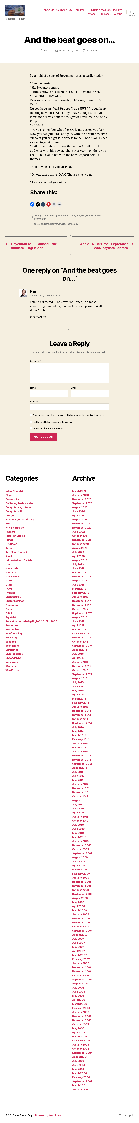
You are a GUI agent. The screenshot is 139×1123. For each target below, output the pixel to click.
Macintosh (11, 568)
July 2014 (78, 727)
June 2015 (78, 686)
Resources (11, 625)
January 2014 (80, 743)
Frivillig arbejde (14, 527)
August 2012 (79, 767)
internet (54, 224)
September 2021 (82, 539)
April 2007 (78, 951)
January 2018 (80, 596)
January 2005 (80, 1044)
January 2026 (80, 495)
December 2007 (81, 918)
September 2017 (82, 613)
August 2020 (80, 548)
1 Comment (92, 50)
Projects (104, 13)
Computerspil (13, 511)
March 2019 (79, 572)
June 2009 (78, 861)
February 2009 (81, 873)
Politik (8, 613)
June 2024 (78, 511)
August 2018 (79, 580)
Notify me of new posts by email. (48, 428)
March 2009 (79, 869)
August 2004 (80, 1056)
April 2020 (78, 556)
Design (9, 515)
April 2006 (78, 999)
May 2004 (78, 1069)
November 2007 (81, 922)
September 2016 (82, 645)
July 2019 (78, 564)
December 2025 (81, 499)
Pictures (117, 10)
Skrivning (11, 637)
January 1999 (80, 1089)
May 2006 (78, 995)
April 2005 (78, 1032)
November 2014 (81, 714)
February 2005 (81, 1040)
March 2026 (79, 491)
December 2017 (81, 600)
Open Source (13, 596)
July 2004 (78, 1060)
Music (100, 215)
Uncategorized (14, 653)
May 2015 (78, 690)
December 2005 (82, 1016)
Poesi (8, 609)
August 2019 (79, 560)
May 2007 (78, 947)
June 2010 (78, 828)
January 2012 (80, 784)
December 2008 (82, 881)
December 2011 (81, 788)
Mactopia (91, 215)
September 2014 (82, 723)
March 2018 (79, 588)
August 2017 (79, 617)
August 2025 (79, 507)
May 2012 (78, 780)
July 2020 (78, 552)
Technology (40, 218)
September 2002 (82, 1081)
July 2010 (78, 824)
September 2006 (82, 979)
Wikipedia (11, 666)
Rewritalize (12, 629)
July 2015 (78, 682)
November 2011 (81, 792)
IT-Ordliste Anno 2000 (99, 10)
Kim (49, 50)
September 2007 (82, 930)
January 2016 (80, 662)
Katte (8, 548)
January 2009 (80, 877)
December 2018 (81, 576)
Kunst (8, 556)
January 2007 (80, 963)
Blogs (39, 215)
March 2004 (79, 1073)
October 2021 (80, 535)
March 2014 (79, 735)
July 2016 (78, 653)
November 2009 (82, 845)
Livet (8, 564)
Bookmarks (12, 499)
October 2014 (80, 719)
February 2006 (81, 1008)
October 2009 (80, 849)
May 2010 (78, 833)
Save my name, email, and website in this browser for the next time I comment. (68, 415)
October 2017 (80, 609)
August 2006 (80, 983)
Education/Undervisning (19, 519)
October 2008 (80, 890)
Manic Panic (12, 576)
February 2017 (80, 633)
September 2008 (82, 894)
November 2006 (82, 971)
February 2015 (80, 702)
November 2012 (81, 759)
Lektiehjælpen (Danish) (19, 560)
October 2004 (80, 1048)
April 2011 (78, 812)
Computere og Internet (54, 215)
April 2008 (78, 906)
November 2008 (82, 885)
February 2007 (81, 959)
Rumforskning (13, 633)
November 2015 (81, 666)
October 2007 (80, 926)
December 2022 (81, 523)
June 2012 (78, 776)
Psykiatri (10, 617)
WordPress (12, 670)
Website (34, 401)
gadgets (45, 224)
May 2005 (78, 1028)
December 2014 (81, 710)
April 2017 (78, 625)
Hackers (10, 531)
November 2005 (82, 1020)
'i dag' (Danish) (14, 491)
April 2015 (78, 694)
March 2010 (79, 837)
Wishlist (118, 13)
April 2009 (78, 865)
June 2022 (78, 531)
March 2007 (79, 955)
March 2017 (79, 629)
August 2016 (79, 649)
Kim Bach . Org (23, 1115)
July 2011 (77, 804)
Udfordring (11, 649)
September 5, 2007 (69, 50)
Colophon (61, 10)
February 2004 (81, 1077)
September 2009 (82, 853)
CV (70, 10)
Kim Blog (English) (76, 215)
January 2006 (80, 1012)
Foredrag (79, 10)
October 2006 (80, 975)
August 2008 (80, 898)
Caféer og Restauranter (19, 503)
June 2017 (78, 621)
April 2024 (78, 515)
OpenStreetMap (14, 600)
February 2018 (80, 592)
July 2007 (78, 938)
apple (37, 224)
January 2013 (80, 751)
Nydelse (10, 592)
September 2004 (82, 1052)
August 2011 (79, 800)
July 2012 (78, 771)
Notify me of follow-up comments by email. (53, 422)
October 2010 (80, 820)
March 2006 (79, 1004)
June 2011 (78, 808)
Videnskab (11, 662)
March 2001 (79, 1085)
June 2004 (78, 1065)
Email (74, 388)
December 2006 (82, 967)
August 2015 (79, 678)
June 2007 (78, 942)
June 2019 (78, 568)
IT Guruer (11, 544)
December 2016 (81, 637)
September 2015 (82, 674)
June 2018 (78, 584)
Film (7, 523)
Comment (35, 361)
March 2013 (79, 747)
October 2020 (80, 544)
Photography (13, 605)
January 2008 (80, 914)
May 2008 (78, 902)
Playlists (90, 13)
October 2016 (80, 641)
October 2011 (80, 796)
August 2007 (80, 934)
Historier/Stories (15, 535)
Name (34, 388)
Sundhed (10, 641)
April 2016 (78, 657)
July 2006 (78, 987)
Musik (8, 584)
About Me (48, 10)
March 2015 (79, 698)
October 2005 (80, 1024)
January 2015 (80, 706)
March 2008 (79, 910)
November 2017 (81, 605)
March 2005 (79, 1036)
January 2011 (80, 816)
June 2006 (78, 991)
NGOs (8, 588)
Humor (9, 539)
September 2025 (82, 503)
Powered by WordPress (48, 1115)
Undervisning (13, 657)
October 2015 (80, 670)
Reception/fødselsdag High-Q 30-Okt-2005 (31, 621)
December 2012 (81, 755)
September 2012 (82, 763)
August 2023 (79, 519)
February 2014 (80, 739)
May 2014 (78, 731)
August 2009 (80, 857)
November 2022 (81, 527)
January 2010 (80, 841)
